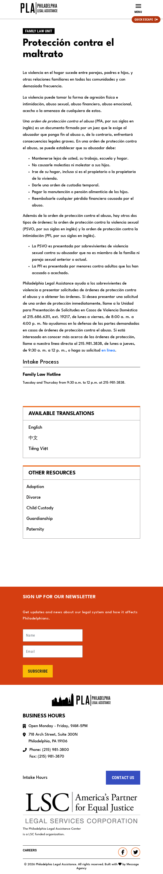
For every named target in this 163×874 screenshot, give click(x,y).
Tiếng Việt (38, 449)
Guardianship (39, 519)
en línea (108, 350)
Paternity (35, 529)
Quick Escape (143, 19)
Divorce (33, 497)
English (35, 427)
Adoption (35, 487)
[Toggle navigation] (138, 8)
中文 (33, 438)
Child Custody (39, 508)
